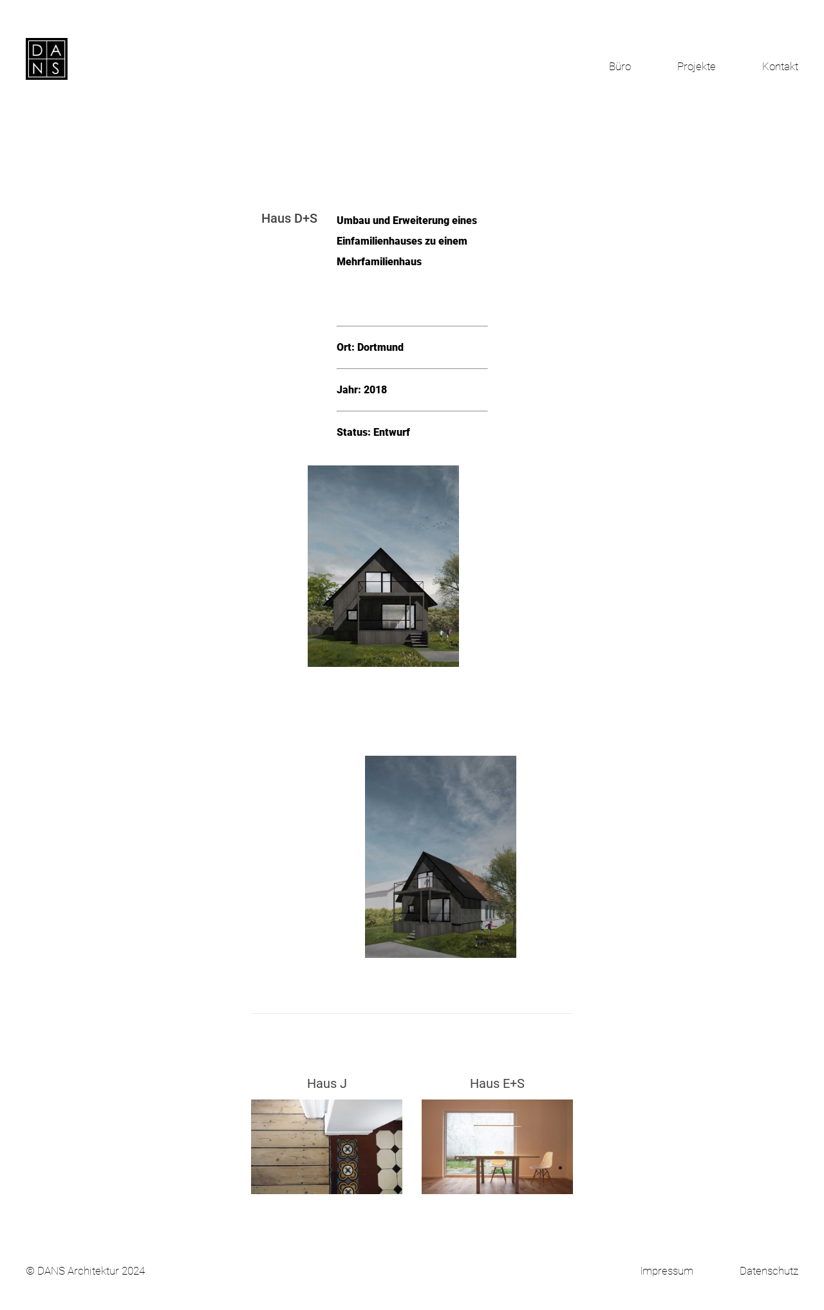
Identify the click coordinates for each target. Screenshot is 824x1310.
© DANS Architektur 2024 (85, 1270)
